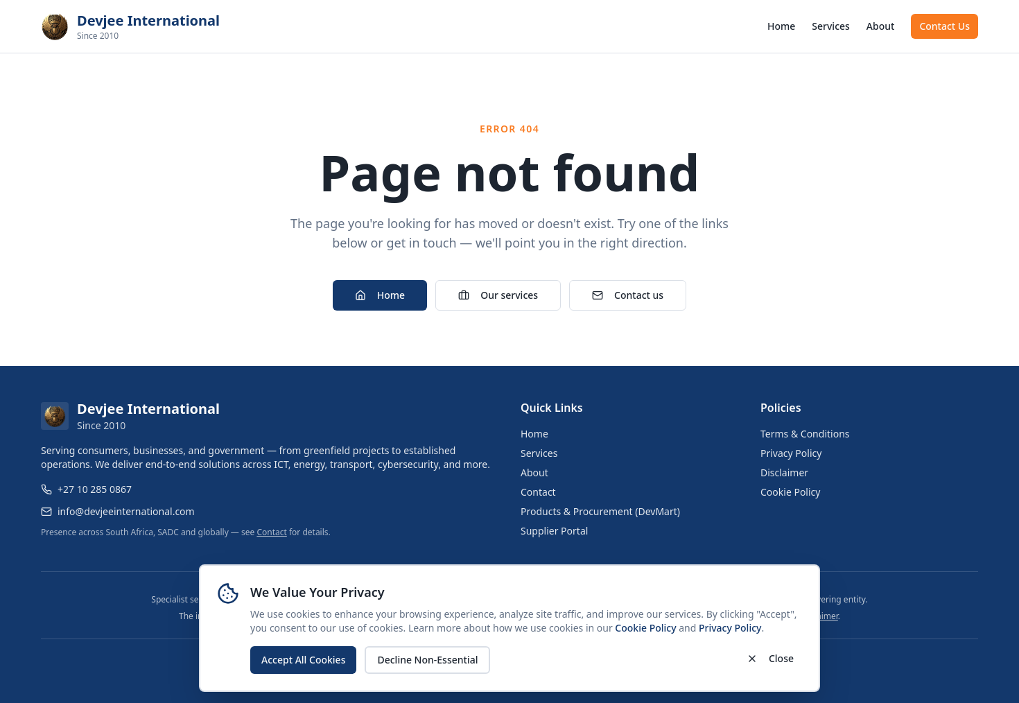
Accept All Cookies (303, 659)
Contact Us (944, 26)
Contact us (627, 295)
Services (831, 26)
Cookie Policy (645, 627)
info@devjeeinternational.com (126, 511)
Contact (271, 532)
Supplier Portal (554, 530)
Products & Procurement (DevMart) (600, 511)
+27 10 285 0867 (95, 489)
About (880, 26)
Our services (498, 295)
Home (781, 26)
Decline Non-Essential (427, 659)
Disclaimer (784, 472)
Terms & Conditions (805, 433)
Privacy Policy (730, 627)
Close (770, 658)
